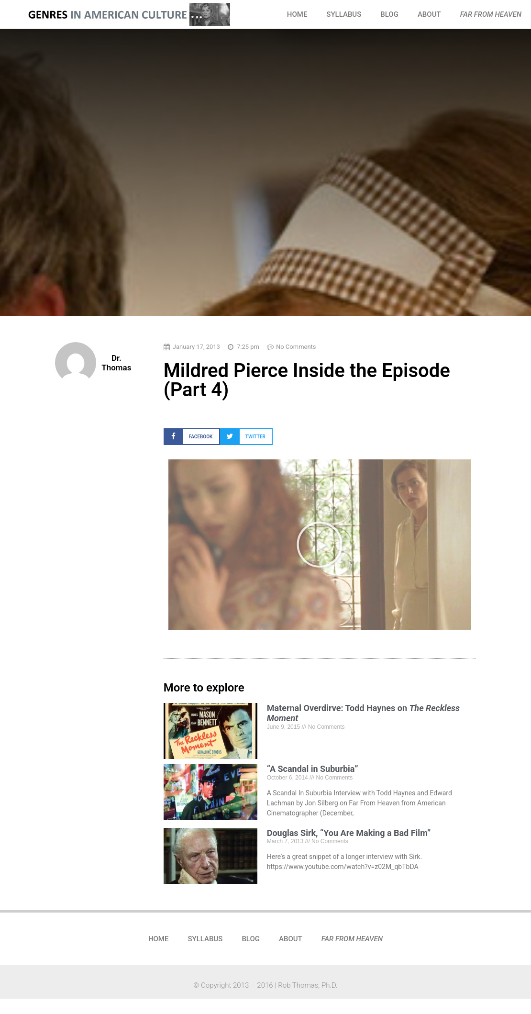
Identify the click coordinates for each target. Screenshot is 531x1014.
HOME (297, 14)
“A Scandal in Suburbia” (312, 769)
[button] (192, 436)
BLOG (389, 14)
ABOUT (429, 14)
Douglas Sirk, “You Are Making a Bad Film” (349, 833)
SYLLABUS (343, 14)
